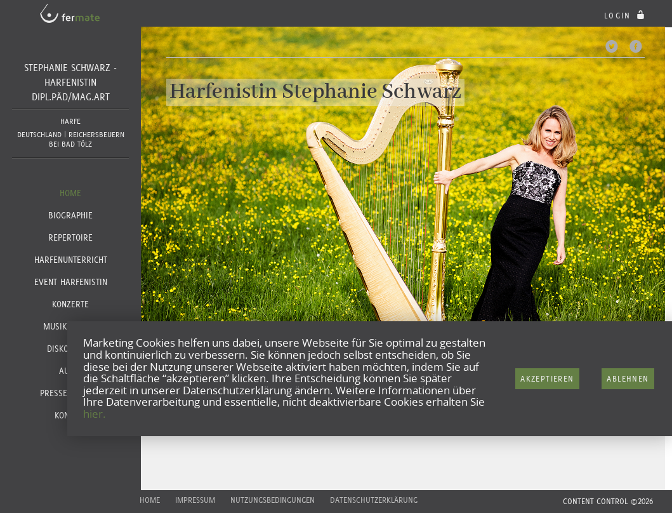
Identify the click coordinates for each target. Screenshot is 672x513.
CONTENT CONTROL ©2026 (608, 501)
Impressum (195, 500)
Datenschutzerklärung (374, 500)
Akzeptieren (547, 378)
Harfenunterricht (70, 260)
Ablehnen (628, 378)
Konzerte (70, 304)
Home (70, 193)
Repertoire (70, 237)
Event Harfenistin (70, 282)
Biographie (70, 215)
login (626, 15)
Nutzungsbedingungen (272, 500)
